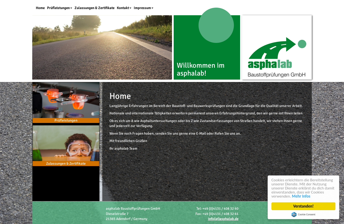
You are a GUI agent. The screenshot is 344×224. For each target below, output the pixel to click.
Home (40, 8)
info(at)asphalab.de (223, 219)
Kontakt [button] (124, 8)
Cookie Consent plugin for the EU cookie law (304, 214)
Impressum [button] (143, 8)
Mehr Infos (301, 196)
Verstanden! (303, 206)
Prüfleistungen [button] (59, 8)
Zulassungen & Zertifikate (94, 8)
